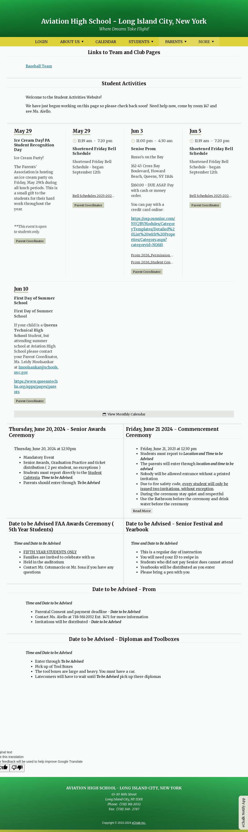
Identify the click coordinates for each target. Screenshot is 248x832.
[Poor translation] (17, 768)
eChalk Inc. (139, 823)
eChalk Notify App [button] (243, 812)
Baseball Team (39, 66)
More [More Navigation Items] (206, 42)
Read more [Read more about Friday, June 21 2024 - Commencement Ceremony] (142, 511)
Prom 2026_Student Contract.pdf (152, 262)
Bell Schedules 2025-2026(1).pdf (94, 195)
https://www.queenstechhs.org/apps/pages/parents (36, 386)
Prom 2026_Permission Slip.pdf (152, 255)
